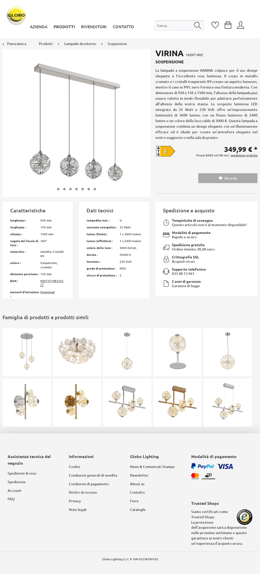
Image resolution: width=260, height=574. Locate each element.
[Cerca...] (179, 25)
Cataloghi (137, 509)
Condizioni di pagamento (89, 483)
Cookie (74, 466)
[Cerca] (197, 25)
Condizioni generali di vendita (93, 475)
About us (137, 483)
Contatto (137, 492)
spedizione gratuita (244, 155)
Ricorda (228, 178)
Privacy (75, 500)
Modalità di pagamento (191, 232)
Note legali (78, 509)
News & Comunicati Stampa (152, 466)
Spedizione (17, 481)
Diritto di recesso (83, 492)
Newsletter (139, 475)
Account (14, 490)
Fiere (134, 500)
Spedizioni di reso (22, 473)
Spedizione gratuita (188, 244)
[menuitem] (179, 26)
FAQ (11, 498)
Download (47, 292)
